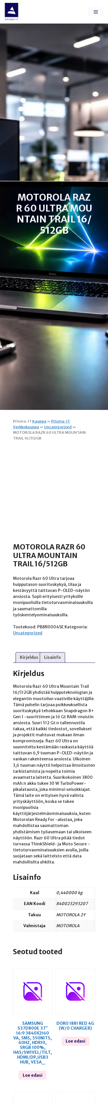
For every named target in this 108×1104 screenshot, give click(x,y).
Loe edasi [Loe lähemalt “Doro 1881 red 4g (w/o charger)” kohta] (75, 1041)
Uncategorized (58, 427)
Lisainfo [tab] (52, 657)
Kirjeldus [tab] (29, 657)
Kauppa (39, 421)
